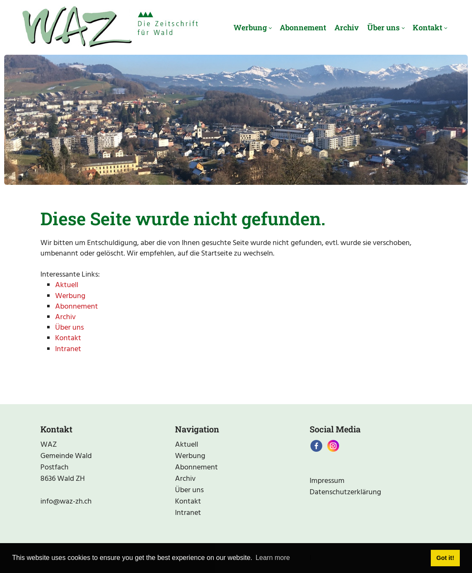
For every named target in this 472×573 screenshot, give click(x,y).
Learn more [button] (272, 557)
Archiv (65, 317)
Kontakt (68, 338)
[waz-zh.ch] (110, 27)
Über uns (69, 328)
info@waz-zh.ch (66, 502)
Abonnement (76, 307)
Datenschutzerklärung (345, 492)
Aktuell (66, 285)
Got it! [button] (445, 557)
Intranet (68, 349)
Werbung (70, 296)
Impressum (327, 481)
